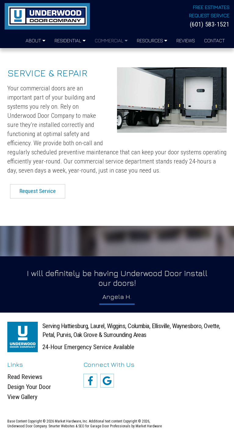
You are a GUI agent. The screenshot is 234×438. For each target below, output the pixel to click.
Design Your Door (29, 387)
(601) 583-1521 (209, 24)
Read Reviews (24, 377)
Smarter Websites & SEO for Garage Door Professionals (89, 426)
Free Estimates (211, 7)
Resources (152, 40)
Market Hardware (149, 426)
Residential (70, 40)
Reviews (185, 40)
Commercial (111, 40)
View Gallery (22, 397)
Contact (214, 40)
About (35, 40)
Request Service (209, 15)
